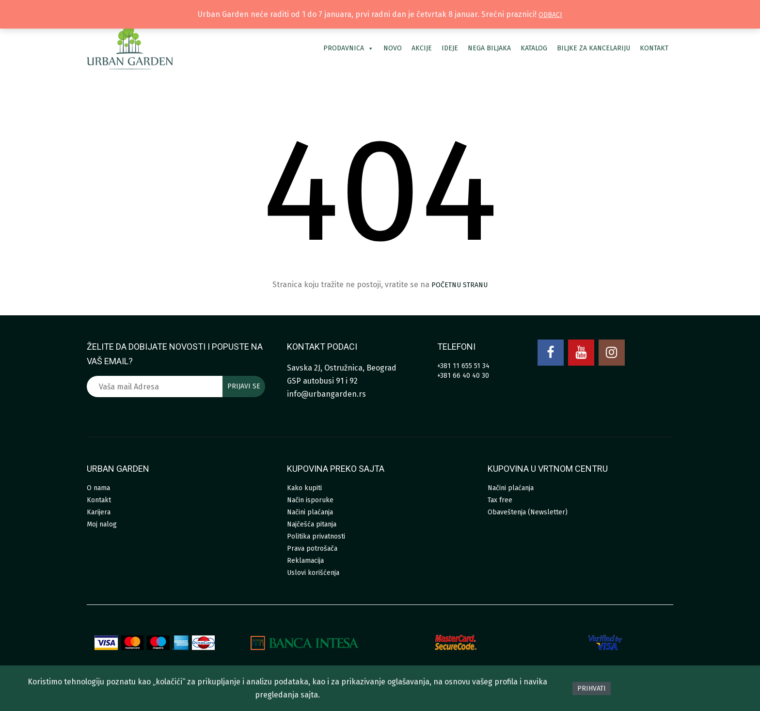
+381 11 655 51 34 (463, 366)
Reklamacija (305, 560)
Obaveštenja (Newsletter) (528, 512)
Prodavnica (348, 48)
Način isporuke (310, 500)
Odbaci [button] (550, 15)
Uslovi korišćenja (313, 573)
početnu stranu (459, 285)
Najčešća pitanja (311, 524)
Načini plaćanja (310, 512)
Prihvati (591, 688)
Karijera (99, 512)
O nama (98, 488)
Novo (392, 48)
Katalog (534, 48)
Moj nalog (102, 524)
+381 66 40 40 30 (463, 375)
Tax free (500, 500)
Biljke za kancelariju (593, 48)
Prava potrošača (312, 548)
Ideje (450, 48)
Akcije (422, 48)
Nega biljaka (489, 48)
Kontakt (654, 48)
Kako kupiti (304, 488)
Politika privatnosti (316, 536)
